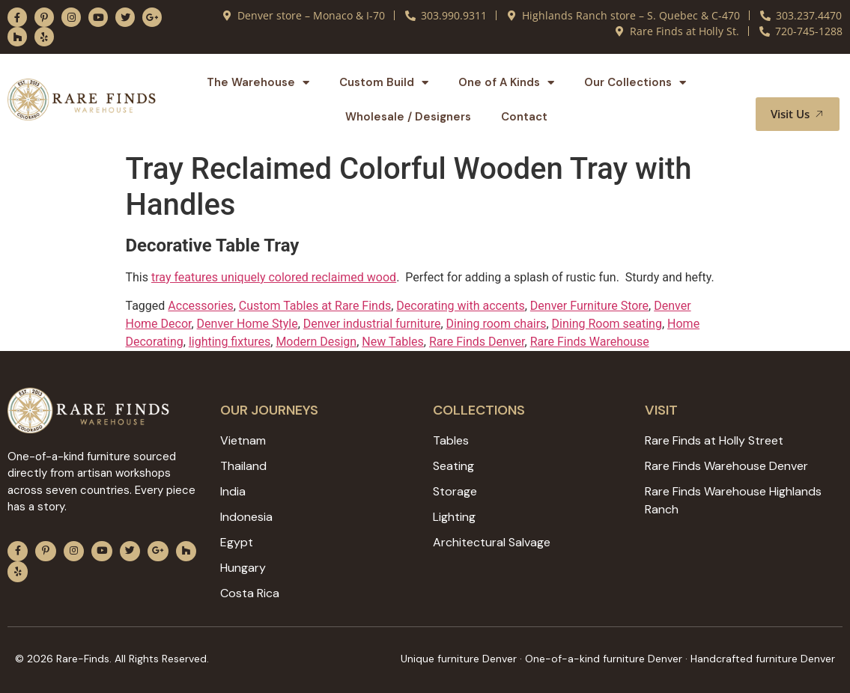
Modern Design (316, 342)
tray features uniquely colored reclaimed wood (273, 277)
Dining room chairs (496, 324)
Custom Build (383, 83)
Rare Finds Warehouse (589, 342)
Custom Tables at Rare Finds (315, 306)
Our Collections (635, 83)
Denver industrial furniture (372, 324)
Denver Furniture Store (589, 306)
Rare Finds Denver (477, 342)
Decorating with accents (460, 306)
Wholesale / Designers (408, 116)
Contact (524, 116)
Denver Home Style (247, 324)
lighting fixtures (229, 342)
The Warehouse (258, 83)
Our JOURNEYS (269, 410)
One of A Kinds (506, 83)
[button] (810, 83)
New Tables (393, 342)
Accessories (200, 306)
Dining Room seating (607, 324)
